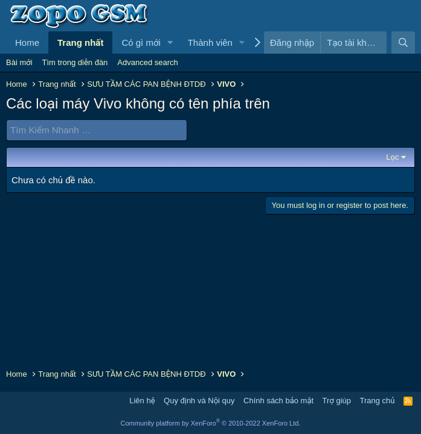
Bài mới (19, 62)
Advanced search (147, 62)
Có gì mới (140, 42)
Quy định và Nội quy (199, 400)
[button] (170, 42)
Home (27, 42)
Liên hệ (142, 400)
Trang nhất (80, 42)
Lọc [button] (392, 156)
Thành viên (210, 42)
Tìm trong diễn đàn (75, 62)
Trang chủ (377, 400)
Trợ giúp (337, 400)
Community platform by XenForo (211, 423)
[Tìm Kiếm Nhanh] (97, 130)
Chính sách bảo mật (278, 400)
